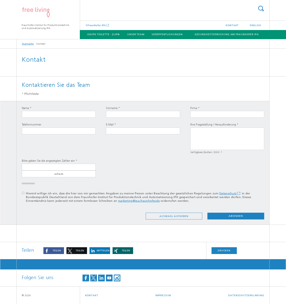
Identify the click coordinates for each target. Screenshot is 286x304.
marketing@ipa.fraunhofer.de (139, 201)
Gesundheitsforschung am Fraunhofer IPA (227, 34)
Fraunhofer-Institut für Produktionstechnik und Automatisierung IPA (46, 27)
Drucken (224, 250)
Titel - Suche (261, 8)
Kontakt (232, 25)
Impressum (163, 295)
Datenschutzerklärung (246, 295)
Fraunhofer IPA (97, 25)
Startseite (28, 43)
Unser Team (135, 34)
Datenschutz (228, 193)
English (255, 25)
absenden (236, 216)
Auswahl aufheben (173, 216)
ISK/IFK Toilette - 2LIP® (103, 34)
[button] (53, 250)
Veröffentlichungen (167, 34)
